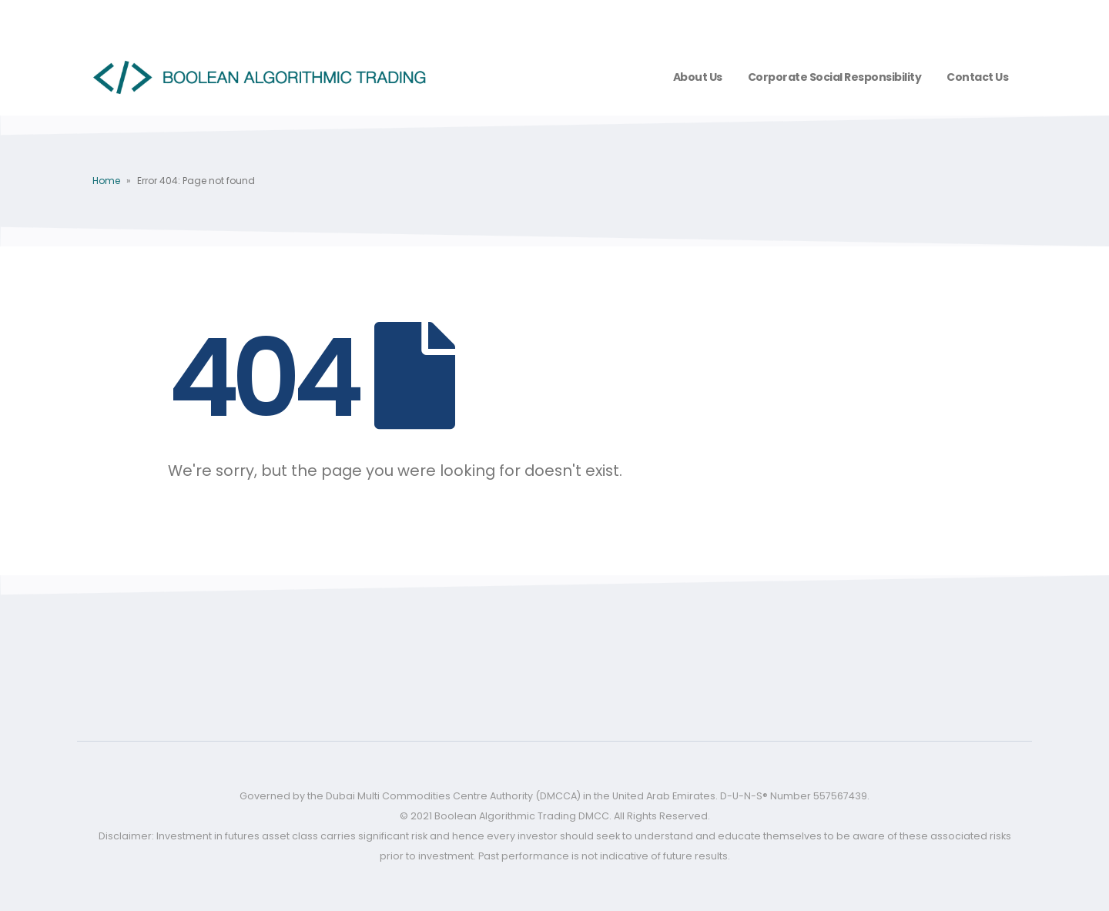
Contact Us (977, 77)
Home (106, 180)
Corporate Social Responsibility (835, 77)
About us (697, 77)
